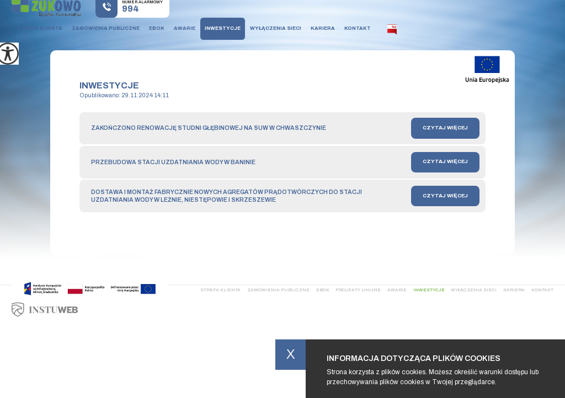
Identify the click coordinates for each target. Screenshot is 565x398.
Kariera (323, 28)
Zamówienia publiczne (106, 28)
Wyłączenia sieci (275, 28)
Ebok (156, 28)
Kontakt (357, 28)
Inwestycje (223, 28)
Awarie (184, 28)
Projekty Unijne (358, 289)
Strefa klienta (39, 28)
